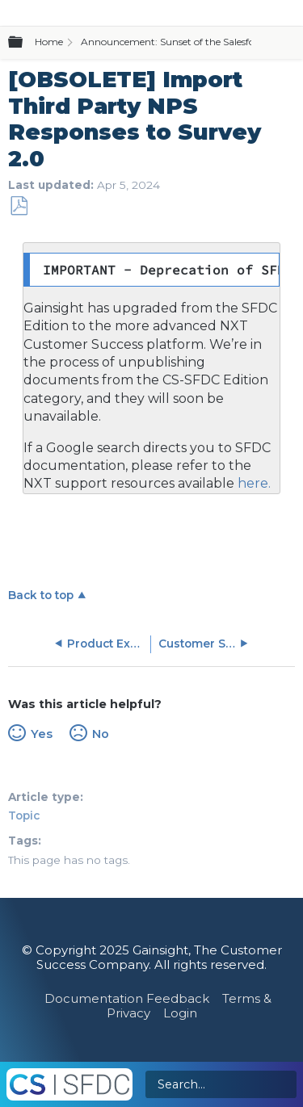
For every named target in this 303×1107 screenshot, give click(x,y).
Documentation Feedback (126, 998)
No (100, 734)
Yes (42, 734)
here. (252, 483)
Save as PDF (18, 206)
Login (180, 1013)
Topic (24, 815)
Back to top (41, 595)
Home (49, 42)
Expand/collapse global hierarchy (25, 43)
